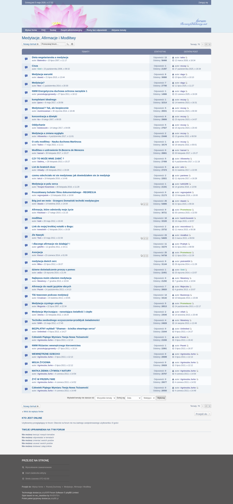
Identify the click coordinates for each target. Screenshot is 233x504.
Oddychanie (38, 125)
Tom (39, 238)
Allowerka (42, 136)
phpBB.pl (55, 498)
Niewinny (41, 281)
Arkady (40, 170)
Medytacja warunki (42, 74)
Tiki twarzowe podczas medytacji (50, 295)
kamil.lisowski (187, 218)
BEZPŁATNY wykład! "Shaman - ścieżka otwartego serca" (64, 328)
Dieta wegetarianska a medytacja (50, 57)
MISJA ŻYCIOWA (41, 362)
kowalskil (41, 229)
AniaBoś (184, 235)
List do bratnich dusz (43, 167)
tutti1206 (184, 184)
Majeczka (184, 286)
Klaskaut (41, 213)
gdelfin (40, 247)
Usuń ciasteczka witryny (35, 473)
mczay (183, 66)
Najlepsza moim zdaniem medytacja (52, 278)
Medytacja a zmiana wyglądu (48, 133)
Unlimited (41, 332)
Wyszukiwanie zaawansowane (72, 44)
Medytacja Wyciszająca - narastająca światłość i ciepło (62, 311)
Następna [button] (209, 44)
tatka (182, 57)
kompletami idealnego (44, 99)
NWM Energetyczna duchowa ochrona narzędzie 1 (59, 91)
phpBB (45, 493)
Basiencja (184, 295)
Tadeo (40, 145)
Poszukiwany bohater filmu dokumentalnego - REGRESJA (64, 192)
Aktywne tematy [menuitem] (118, 30)
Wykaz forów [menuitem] (31, 30)
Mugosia (41, 306)
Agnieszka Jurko (45, 340)
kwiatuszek (42, 128)
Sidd (39, 69)
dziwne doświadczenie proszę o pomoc (53, 269)
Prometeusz (185, 210)
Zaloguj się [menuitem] (203, 3)
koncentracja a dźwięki (44, 116)
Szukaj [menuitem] (53, 30)
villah (182, 312)
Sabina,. (41, 161)
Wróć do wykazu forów (33, 411)
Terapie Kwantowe (45, 187)
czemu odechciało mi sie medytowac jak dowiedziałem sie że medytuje (71, 175)
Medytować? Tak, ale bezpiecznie (50, 108)
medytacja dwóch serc (44, 261)
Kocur (40, 255)
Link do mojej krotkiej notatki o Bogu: (52, 226)
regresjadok (42, 195)
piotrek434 (185, 261)
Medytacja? (38, 82)
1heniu (40, 315)
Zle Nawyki (38, 235)
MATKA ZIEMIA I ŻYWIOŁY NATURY (51, 370)
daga (182, 74)
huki (39, 221)
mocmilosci (185, 226)
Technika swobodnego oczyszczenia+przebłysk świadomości (66, 320)
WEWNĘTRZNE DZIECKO (46, 354)
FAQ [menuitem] (43, 30)
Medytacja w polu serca (45, 184)
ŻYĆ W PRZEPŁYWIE (43, 379)
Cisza (35, 66)
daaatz (40, 77)
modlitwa (37, 218)
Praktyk (183, 244)
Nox (39, 86)
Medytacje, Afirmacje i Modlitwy (49, 38)
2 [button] (206, 44)
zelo (182, 167)
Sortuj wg (129, 398)
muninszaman (43, 111)
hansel (40, 153)
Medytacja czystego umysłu (47, 303)
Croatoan (41, 298)
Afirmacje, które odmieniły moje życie (52, 209)
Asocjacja (37, 252)
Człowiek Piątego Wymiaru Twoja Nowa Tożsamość (60, 337)
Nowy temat (29, 44)
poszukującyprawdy (46, 94)
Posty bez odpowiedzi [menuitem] (97, 30)
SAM (39, 323)
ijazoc (40, 102)
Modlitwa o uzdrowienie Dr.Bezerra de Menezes (58, 150)
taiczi (39, 178)
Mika (39, 264)
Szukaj (67, 44)
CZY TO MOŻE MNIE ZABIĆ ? (48, 158)
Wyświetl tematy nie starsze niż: (91, 398)
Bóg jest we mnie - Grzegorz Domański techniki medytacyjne (65, 200)
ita (38, 119)
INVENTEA (55, 495)
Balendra (41, 60)
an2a (39, 273)
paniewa (184, 175)
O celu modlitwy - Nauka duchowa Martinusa (56, 141)
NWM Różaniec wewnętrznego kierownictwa (56, 345)
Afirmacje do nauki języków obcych (51, 286)
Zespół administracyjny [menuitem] (71, 30)
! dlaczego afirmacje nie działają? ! (51, 244)
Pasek (40, 289)
